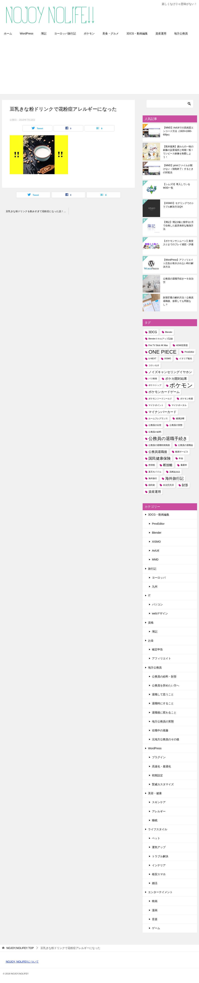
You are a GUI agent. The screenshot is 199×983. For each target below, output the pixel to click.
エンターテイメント (160, 892)
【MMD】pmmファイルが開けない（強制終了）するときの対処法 (178, 169)
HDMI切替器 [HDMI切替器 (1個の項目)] (182, 345)
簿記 (43, 33)
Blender (156, 532)
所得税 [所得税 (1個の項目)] (151, 465)
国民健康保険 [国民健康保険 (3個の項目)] (159, 458)
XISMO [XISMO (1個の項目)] (167, 358)
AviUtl (155, 550)
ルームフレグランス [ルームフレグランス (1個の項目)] (158, 418)
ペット (156, 838)
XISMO (156, 541)
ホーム (8, 33)
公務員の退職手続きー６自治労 (178, 280)
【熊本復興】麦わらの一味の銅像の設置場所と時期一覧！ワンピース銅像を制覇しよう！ (178, 151)
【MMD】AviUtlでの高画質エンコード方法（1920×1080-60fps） (178, 131)
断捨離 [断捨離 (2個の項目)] (167, 465)
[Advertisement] (99, 67)
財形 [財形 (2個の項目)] (185, 485)
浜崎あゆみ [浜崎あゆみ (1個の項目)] (174, 472)
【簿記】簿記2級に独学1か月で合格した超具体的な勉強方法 (178, 225)
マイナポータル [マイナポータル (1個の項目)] (179, 405)
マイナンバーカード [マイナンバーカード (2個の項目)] (162, 412)
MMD (155, 559)
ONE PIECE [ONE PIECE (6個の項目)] (162, 352)
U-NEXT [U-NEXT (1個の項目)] (152, 358)
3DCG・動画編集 (137, 33)
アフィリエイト (161, 658)
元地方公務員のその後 (165, 739)
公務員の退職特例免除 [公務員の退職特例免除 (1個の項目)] (159, 445)
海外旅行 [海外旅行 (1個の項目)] (152, 478)
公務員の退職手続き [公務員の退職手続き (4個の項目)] (167, 438)
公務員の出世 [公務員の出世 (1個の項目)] (154, 425)
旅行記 (152, 568)
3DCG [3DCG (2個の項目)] (152, 332)
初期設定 (157, 775)
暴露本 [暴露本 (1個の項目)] (184, 465)
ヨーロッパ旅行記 (65, 33)
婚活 (154, 883)
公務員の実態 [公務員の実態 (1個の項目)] (175, 425)
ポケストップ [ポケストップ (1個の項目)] (154, 385)
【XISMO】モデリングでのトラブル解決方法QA (178, 205)
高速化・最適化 (161, 766)
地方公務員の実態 (163, 721)
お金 (151, 640)
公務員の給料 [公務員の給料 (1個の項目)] (154, 432)
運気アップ (159, 847)
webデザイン (160, 613)
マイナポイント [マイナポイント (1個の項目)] (155, 405)
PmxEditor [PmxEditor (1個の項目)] (189, 352)
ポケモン (89, 33)
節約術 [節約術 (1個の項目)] (151, 485)
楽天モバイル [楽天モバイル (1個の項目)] (154, 472)
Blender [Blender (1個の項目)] (168, 332)
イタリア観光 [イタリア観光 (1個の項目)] (185, 358)
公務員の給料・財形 (164, 676)
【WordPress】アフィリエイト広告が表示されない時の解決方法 (178, 263)
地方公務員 (181, 33)
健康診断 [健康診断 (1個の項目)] (180, 418)
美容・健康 (155, 793)
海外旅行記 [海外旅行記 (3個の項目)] (174, 478)
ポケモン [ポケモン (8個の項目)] (181, 385)
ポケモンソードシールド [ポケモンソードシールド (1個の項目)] (160, 398)
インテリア (159, 865)
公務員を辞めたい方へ (165, 685)
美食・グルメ (110, 33)
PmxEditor (158, 523)
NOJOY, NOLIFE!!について (22, 961)
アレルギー (159, 811)
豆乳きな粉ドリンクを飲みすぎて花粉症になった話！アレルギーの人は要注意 (37, 211)
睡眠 (154, 820)
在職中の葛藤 (160, 730)
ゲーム (156, 928)
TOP (20, 948)
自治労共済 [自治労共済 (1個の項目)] (168, 485)
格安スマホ (159, 874)
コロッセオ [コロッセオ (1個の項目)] (153, 365)
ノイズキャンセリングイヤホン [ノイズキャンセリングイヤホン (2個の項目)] (170, 372)
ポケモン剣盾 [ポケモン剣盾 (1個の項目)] (186, 398)
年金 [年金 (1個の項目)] (181, 458)
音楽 (154, 919)
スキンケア (159, 802)
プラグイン (159, 757)
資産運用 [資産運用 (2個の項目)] (154, 491)
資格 (151, 622)
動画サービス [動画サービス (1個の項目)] (181, 452)
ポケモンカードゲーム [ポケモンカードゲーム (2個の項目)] (164, 392)
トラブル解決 (160, 856)
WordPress (26, 33)
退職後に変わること (164, 712)
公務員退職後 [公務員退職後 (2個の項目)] (157, 451)
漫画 (154, 910)
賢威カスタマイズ (163, 784)
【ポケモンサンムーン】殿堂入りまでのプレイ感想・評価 (178, 243)
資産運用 (160, 33)
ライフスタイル (157, 829)
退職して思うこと (163, 694)
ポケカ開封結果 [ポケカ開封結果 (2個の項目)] (176, 378)
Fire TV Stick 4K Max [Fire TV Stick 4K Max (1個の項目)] (158, 345)
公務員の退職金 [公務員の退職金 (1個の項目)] (185, 445)
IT (149, 595)
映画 (154, 901)
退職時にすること (163, 703)
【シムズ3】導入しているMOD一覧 (176, 186)
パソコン (157, 604)
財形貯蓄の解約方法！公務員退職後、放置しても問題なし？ (178, 301)
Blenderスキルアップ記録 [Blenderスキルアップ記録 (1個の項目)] (160, 338)
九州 (154, 586)
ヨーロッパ (159, 577)
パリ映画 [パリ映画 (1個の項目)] (152, 378)
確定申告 (157, 649)
